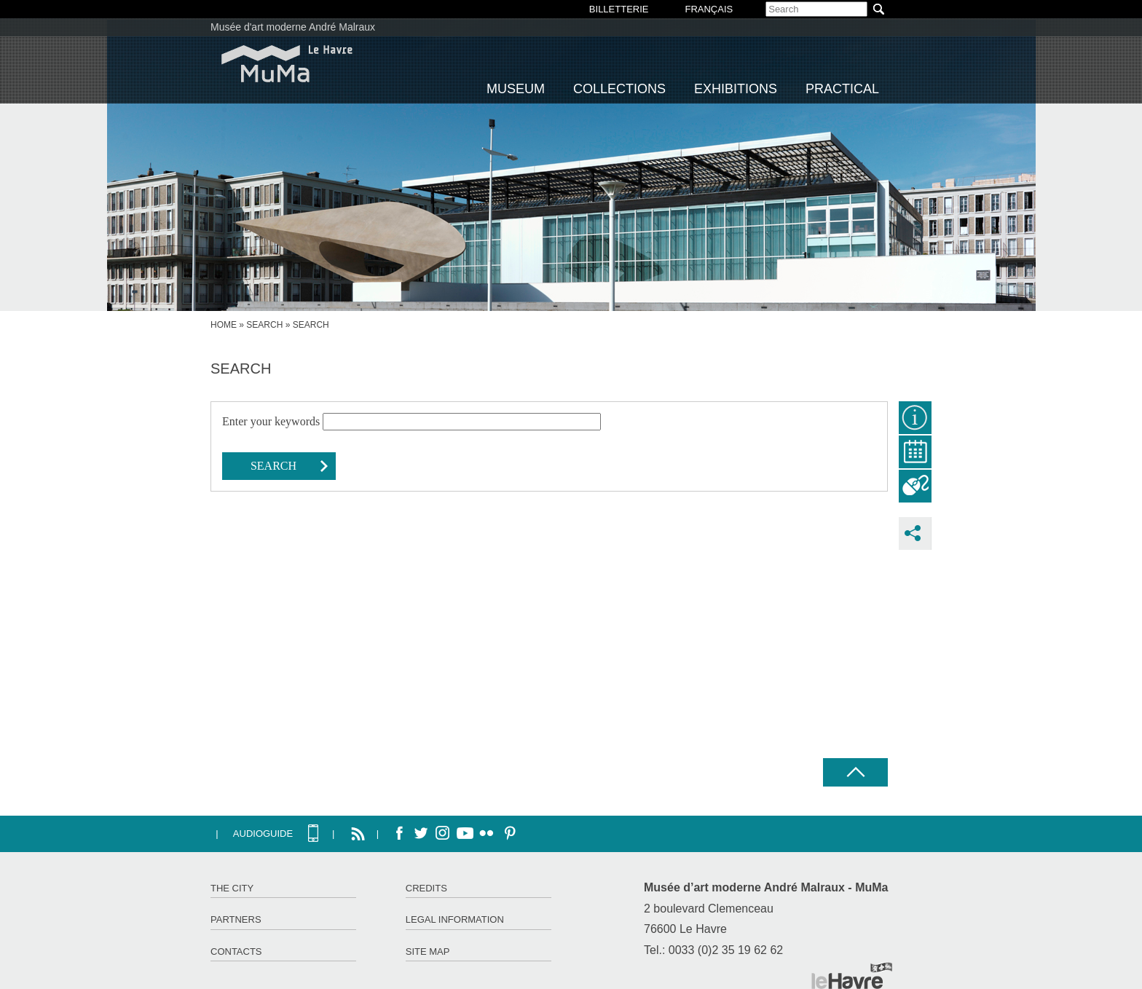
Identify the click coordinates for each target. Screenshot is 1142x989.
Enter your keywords (272, 421)
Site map (428, 951)
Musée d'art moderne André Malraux (292, 27)
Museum (516, 89)
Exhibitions (735, 89)
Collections (619, 89)
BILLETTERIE (619, 9)
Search (264, 325)
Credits (426, 888)
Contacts (236, 951)
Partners (235, 919)
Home (223, 325)
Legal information (455, 919)
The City (231, 888)
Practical (842, 89)
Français (709, 9)
